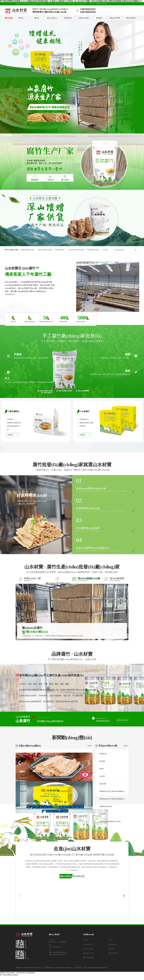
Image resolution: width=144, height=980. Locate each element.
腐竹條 (21, 18)
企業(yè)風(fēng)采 (78, 876)
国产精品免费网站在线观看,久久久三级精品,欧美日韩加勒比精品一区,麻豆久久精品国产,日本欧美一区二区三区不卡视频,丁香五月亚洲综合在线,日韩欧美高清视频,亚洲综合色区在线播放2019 (71, 1)
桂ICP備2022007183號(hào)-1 (63, 967)
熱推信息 (104, 7)
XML (127, 7)
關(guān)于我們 (115, 18)
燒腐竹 (22, 772)
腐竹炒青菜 (103, 784)
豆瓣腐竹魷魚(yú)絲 (106, 806)
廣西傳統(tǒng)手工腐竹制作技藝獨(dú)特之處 (113, 791)
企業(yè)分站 (110, 7)
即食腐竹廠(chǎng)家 (93, 249)
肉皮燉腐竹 (23, 791)
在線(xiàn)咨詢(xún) (122, 720)
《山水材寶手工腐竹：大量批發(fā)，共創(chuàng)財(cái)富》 (44, 803)
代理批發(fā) (68, 18)
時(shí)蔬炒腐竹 (63, 791)
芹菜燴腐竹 (103, 814)
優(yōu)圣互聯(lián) (89, 967)
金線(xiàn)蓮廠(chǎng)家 (45, 249)
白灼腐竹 (102, 776)
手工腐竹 (105, 249)
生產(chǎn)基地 (84, 18)
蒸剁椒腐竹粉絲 (63, 784)
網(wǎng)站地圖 (118, 7)
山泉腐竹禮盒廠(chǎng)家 (27, 249)
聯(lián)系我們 (130, 18)
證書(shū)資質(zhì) (66, 876)
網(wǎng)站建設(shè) (101, 967)
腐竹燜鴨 (22, 784)
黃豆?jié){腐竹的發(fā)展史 (76, 249)
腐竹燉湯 (102, 761)
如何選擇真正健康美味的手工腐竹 (110, 821)
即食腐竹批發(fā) (60, 249)
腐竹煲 (102, 768)
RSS (124, 7)
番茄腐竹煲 (103, 753)
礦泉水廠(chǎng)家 (110, 976)
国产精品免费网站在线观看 (9, 975)
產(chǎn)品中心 (52, 18)
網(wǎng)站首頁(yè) (9, 19)
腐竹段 (36, 18)
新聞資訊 (99, 18)
